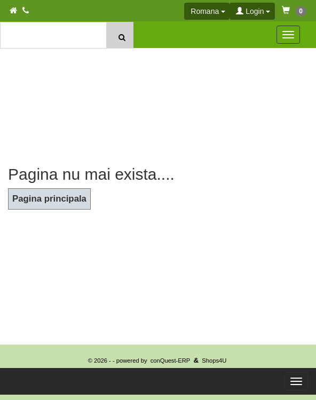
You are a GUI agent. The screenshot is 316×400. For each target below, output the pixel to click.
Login (253, 11)
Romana (208, 11)
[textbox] (54, 35)
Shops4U (214, 360)
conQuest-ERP (171, 360)
